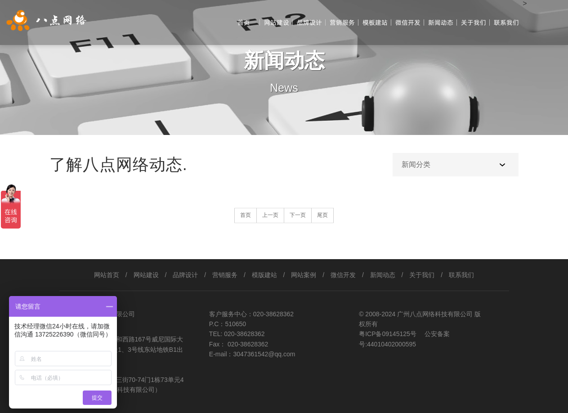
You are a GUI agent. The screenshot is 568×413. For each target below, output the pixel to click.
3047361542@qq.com (264, 354)
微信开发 (407, 22)
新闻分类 (416, 164)
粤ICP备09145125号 (388, 333)
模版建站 (264, 274)
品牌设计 (309, 22)
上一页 (270, 215)
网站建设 (276, 22)
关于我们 (473, 22)
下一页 (298, 215)
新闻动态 (440, 22)
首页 (243, 22)
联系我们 (506, 22)
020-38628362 (273, 314)
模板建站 (375, 22)
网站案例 (303, 274)
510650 (235, 324)
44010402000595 (391, 344)
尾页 (322, 215)
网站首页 (106, 274)
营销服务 (342, 22)
